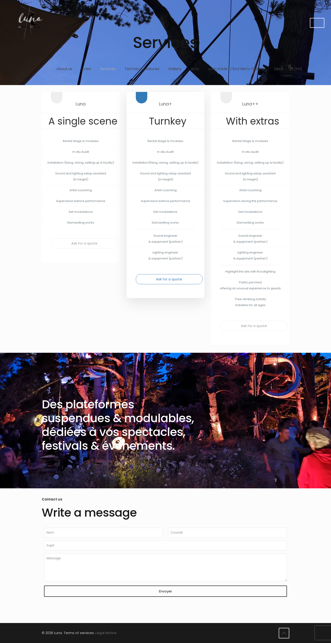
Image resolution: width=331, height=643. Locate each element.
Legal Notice (106, 632)
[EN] (295, 67)
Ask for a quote (84, 243)
